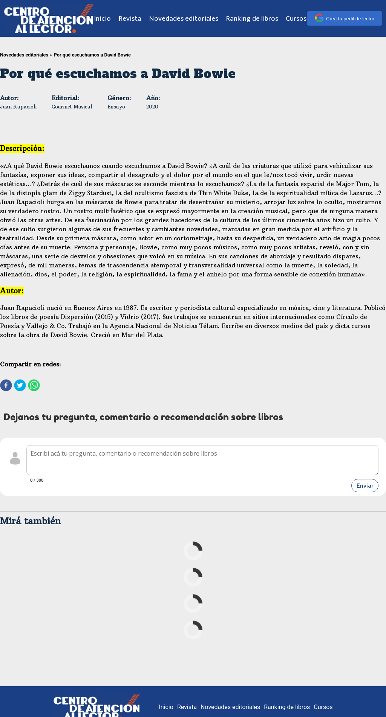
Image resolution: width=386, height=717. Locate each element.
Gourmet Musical (72, 107)
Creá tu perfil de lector (344, 18)
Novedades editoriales (183, 18)
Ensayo (116, 107)
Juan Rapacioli (18, 107)
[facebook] (6, 386)
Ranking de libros (252, 18)
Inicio (102, 18)
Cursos (296, 18)
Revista (129, 18)
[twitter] (20, 386)
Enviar (365, 485)
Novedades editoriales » (26, 55)
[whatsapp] (34, 386)
